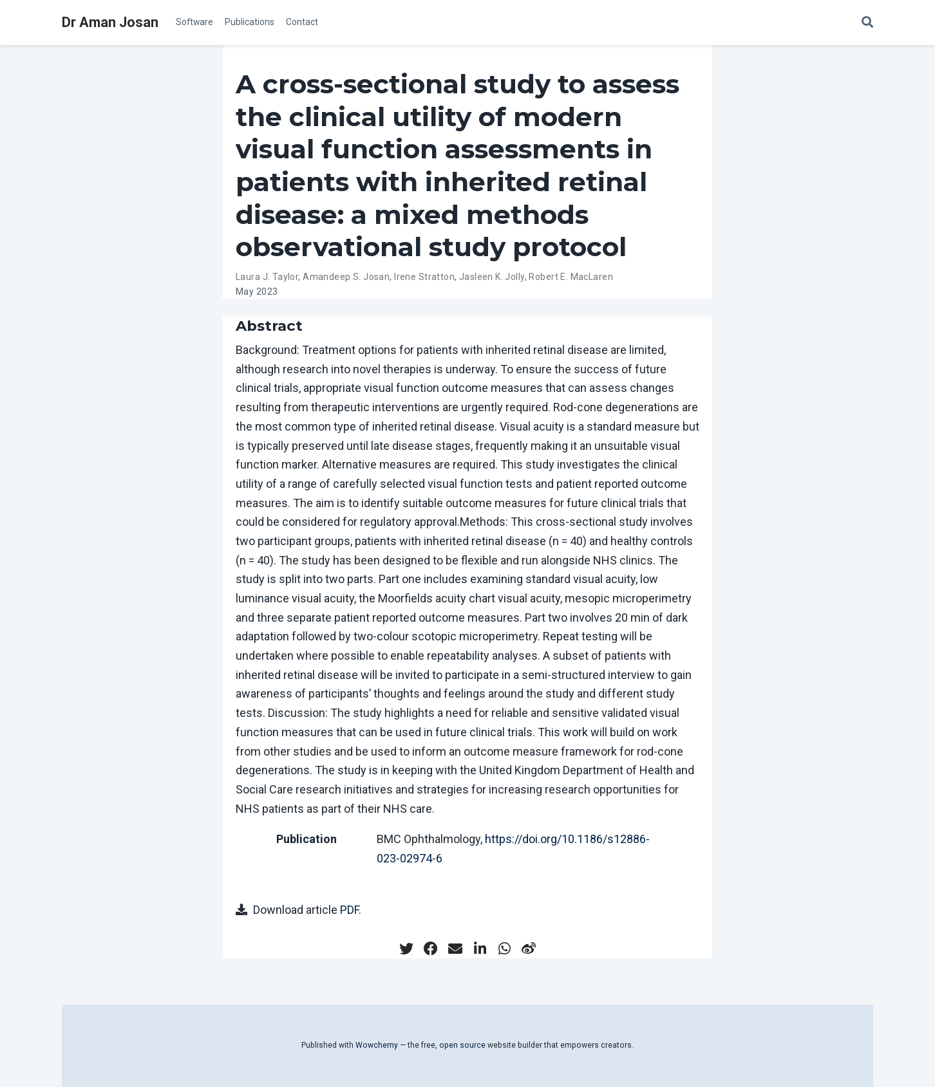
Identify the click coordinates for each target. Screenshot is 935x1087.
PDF (349, 909)
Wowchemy (376, 1045)
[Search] (867, 22)
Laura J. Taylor (267, 277)
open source (462, 1045)
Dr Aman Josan (110, 22)
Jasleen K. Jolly (492, 277)
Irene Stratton (424, 277)
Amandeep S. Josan (346, 277)
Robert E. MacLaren (571, 277)
